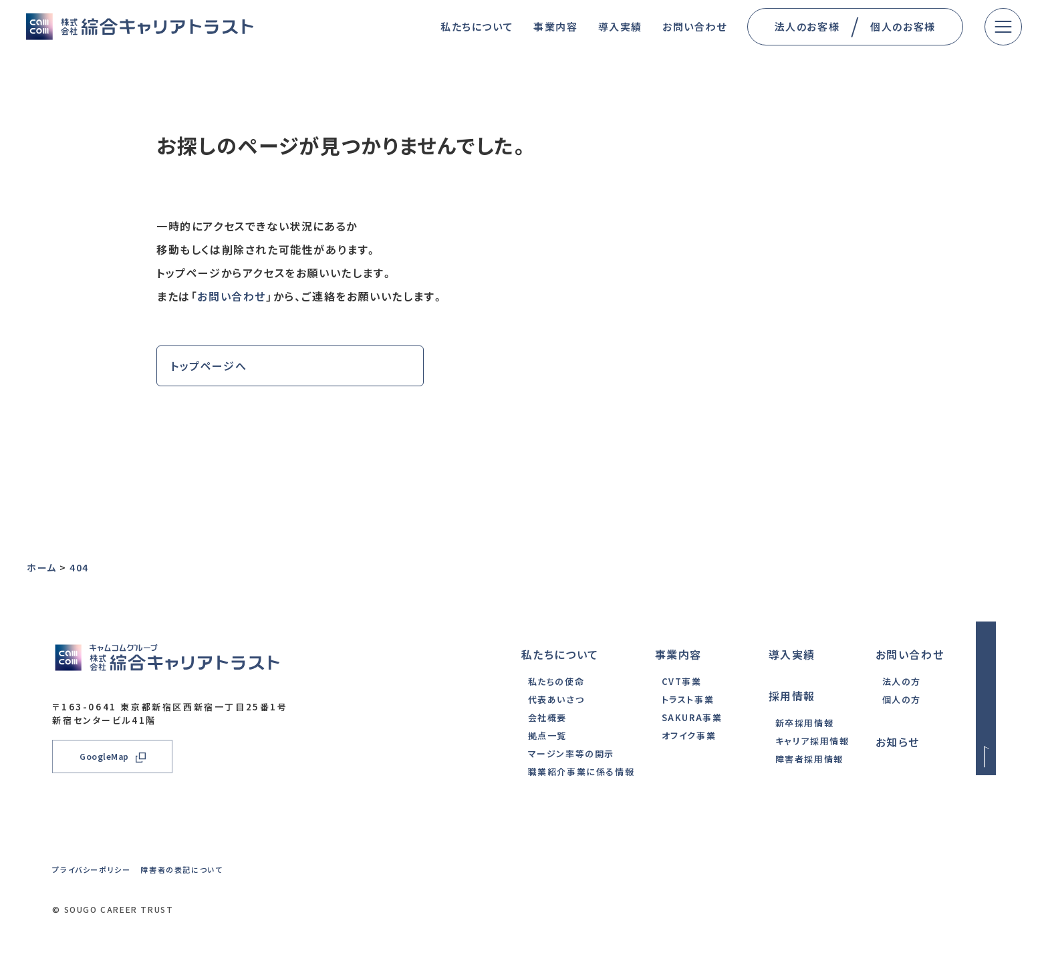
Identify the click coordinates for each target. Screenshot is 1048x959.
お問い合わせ (231, 296)
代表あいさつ (556, 699)
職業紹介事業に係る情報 (581, 771)
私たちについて (560, 654)
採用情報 (792, 696)
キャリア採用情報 (812, 740)
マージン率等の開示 (571, 753)
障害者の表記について (181, 869)
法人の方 (901, 681)
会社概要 (547, 717)
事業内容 (678, 654)
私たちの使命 (556, 681)
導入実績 (792, 654)
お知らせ (898, 742)
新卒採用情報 (804, 722)
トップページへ (208, 366)
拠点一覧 (547, 735)
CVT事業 (682, 681)
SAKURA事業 (692, 717)
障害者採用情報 (809, 758)
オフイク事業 (689, 735)
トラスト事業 (688, 699)
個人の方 (901, 699)
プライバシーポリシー (91, 869)
